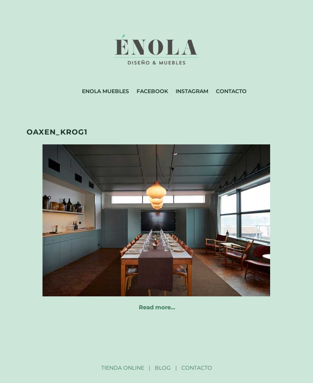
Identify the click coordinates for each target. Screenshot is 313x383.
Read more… (157, 307)
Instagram (192, 91)
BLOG (163, 368)
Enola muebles (105, 91)
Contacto (231, 91)
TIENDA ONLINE (122, 368)
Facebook (152, 91)
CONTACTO (196, 368)
